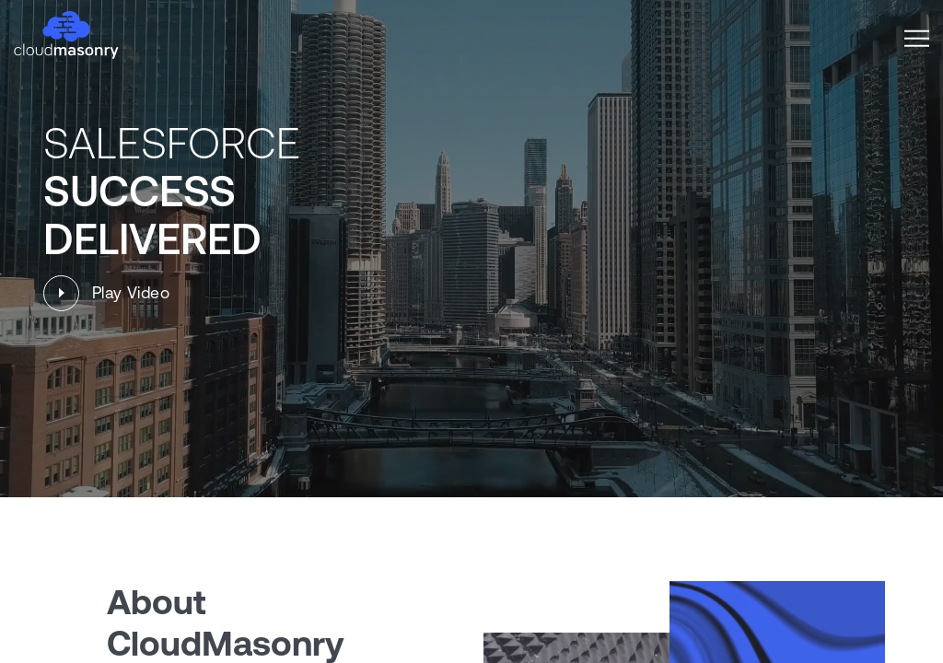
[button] (916, 37)
